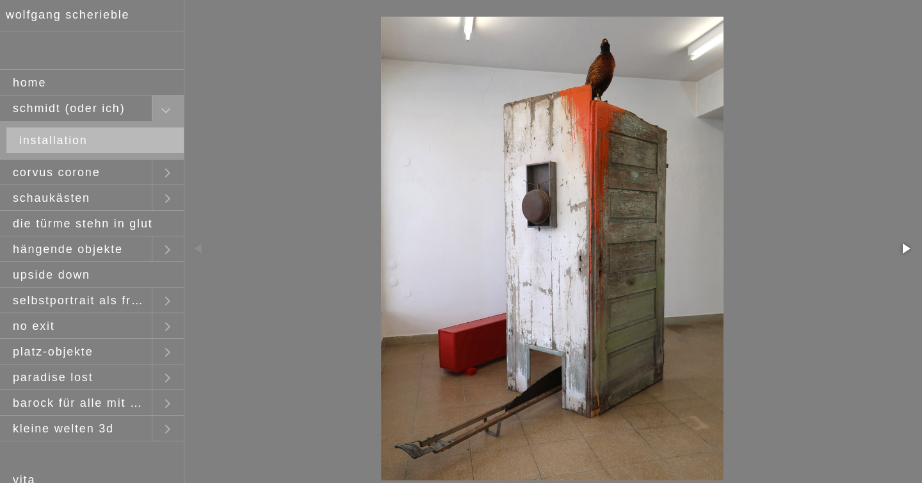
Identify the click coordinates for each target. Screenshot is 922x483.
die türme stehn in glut (83, 223)
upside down (51, 274)
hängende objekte (68, 249)
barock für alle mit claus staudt (82, 403)
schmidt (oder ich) (69, 108)
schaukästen (51, 198)
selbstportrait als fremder (82, 300)
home (29, 82)
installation (53, 140)
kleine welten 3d (63, 428)
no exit (34, 326)
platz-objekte (53, 351)
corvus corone (56, 172)
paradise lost (53, 377)
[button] (905, 248)
